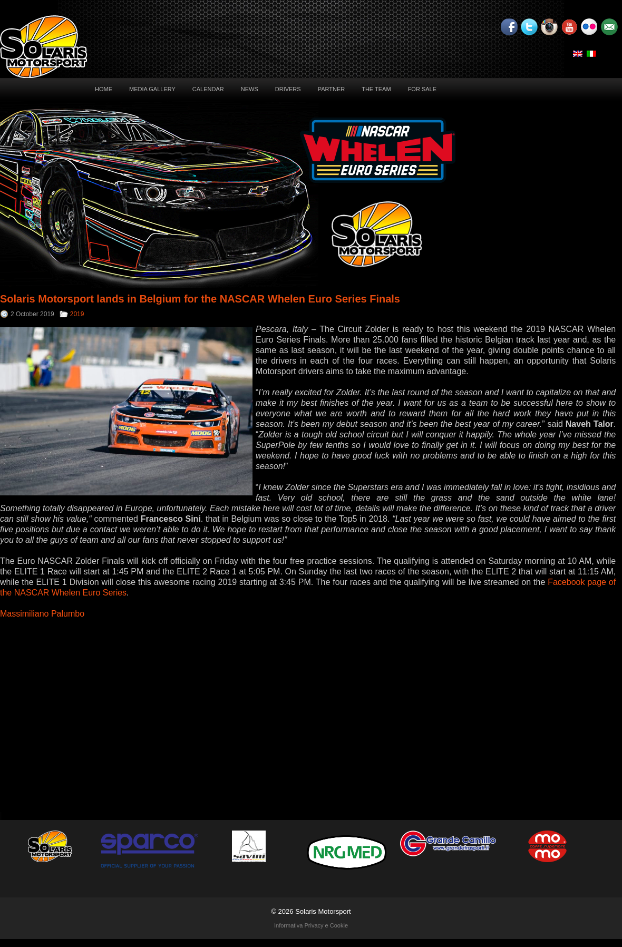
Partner (331, 89)
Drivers (288, 89)
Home (103, 89)
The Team (376, 89)
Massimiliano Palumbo (42, 613)
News (249, 89)
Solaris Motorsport (323, 911)
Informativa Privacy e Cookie (311, 925)
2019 (77, 314)
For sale (422, 89)
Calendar (208, 89)
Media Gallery (152, 89)
